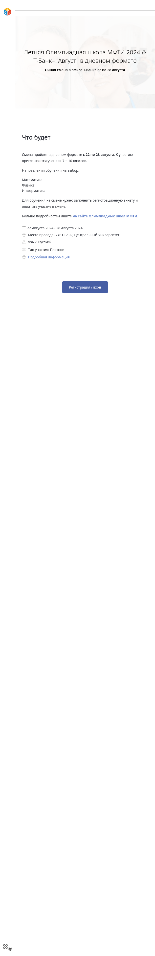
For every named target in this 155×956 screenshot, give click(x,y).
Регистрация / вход (85, 287)
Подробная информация (49, 257)
